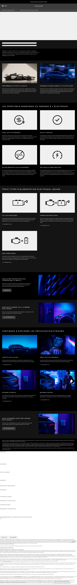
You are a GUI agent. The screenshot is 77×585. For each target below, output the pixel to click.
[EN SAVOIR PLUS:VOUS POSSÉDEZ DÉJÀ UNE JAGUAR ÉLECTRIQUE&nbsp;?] (8, 428)
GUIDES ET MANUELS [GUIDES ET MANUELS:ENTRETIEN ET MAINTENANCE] (5, 487)
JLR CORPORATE (4, 525)
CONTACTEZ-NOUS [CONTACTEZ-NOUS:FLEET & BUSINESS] (4, 479)
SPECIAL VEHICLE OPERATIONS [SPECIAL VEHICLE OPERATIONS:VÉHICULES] (8, 461)
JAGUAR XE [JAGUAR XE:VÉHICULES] (3, 458)
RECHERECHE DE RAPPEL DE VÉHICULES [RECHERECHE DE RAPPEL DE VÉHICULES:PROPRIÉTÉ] (10, 484)
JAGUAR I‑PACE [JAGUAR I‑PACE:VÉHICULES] (4, 456)
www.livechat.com (18, 576)
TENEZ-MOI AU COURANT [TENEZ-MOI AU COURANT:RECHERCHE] (6, 466)
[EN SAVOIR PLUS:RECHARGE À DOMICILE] (7, 401)
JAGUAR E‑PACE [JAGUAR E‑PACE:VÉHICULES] (4, 454)
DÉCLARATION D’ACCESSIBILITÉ (8, 527)
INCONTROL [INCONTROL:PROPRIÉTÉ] (3, 483)
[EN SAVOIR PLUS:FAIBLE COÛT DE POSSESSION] (44, 364)
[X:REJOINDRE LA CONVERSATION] (1, 515)
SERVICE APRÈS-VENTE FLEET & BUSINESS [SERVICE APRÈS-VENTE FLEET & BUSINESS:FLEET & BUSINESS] (11, 477)
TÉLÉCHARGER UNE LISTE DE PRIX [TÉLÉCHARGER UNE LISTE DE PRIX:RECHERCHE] (9, 465)
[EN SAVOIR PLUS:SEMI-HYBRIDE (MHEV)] (7, 262)
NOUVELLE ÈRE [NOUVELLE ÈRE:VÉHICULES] (4, 462)
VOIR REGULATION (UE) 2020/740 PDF (7, 547)
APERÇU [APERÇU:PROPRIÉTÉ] (2, 481)
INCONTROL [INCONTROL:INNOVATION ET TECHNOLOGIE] (3, 502)
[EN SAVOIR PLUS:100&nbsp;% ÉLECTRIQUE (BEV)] (7, 224)
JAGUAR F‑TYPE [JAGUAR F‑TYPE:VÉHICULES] (4, 457)
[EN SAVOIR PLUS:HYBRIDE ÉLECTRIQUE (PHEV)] (44, 225)
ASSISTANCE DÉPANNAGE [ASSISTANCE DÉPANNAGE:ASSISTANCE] (6, 491)
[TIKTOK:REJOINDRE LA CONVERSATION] (2, 511)
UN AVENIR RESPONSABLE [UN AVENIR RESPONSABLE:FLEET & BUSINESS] (6, 476)
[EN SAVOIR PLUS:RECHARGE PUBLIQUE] (44, 400)
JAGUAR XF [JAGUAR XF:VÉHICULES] (3, 460)
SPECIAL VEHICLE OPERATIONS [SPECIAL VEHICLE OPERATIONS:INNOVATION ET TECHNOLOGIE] (8, 503)
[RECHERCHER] (1, 519)
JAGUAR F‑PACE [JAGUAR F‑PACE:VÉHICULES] (4, 453)
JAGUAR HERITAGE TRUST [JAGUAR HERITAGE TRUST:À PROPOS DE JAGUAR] (6, 499)
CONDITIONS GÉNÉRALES (6, 521)
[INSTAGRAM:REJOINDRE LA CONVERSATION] (3, 510)
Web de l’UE (74, 541)
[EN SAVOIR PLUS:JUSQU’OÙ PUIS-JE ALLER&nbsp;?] (7, 364)
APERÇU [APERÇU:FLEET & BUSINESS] (2, 473)
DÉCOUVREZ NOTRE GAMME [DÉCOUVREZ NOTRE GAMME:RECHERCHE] (7, 468)
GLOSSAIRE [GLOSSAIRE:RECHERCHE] (3, 469)
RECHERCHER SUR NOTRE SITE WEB (22, 517)
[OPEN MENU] (4, 6)
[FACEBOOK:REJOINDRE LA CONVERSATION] (3, 514)
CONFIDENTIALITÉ (4, 522)
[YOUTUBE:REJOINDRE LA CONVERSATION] (3, 512)
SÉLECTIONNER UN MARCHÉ (7, 520)
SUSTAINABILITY (4, 507)
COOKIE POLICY (4, 524)
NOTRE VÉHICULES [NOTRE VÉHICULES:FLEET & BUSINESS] (5, 474)
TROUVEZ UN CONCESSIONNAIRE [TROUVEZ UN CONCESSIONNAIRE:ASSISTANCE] (8, 493)
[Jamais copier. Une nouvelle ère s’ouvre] (38, 1)
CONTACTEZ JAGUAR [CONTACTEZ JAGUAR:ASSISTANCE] (5, 492)
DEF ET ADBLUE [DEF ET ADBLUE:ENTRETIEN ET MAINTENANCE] (4, 488)
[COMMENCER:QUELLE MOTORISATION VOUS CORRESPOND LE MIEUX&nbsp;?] (6, 290)
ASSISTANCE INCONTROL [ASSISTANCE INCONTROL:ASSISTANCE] (6, 495)
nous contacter (72, 542)
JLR (1, 506)
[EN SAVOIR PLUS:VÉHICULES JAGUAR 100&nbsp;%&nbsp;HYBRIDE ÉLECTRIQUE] (8, 317)
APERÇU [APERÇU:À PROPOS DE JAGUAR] (2, 498)
